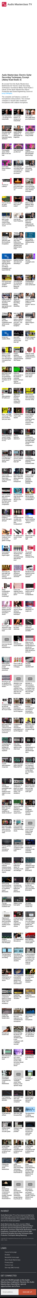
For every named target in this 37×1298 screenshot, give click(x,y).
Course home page (11, 1252)
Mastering (23, 1235)
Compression (13, 1231)
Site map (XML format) (12, 1267)
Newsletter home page (12, 1257)
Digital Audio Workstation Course (26, 1229)
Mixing (18, 1235)
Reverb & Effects (23, 1231)
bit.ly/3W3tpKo (7, 93)
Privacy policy (9, 1262)
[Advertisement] (18, 27)
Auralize (7, 1255)
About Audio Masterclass (12, 1260)
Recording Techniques (22, 1233)
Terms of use (9, 1265)
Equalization (4, 1231)
